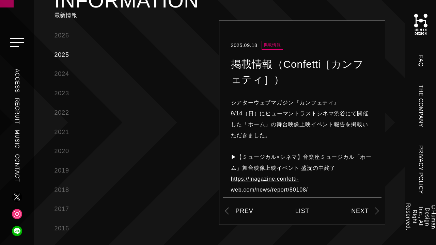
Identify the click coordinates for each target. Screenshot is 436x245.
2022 (61, 112)
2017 (61, 209)
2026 (61, 35)
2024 (61, 73)
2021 (61, 132)
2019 (61, 170)
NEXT (360, 211)
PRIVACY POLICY (421, 169)
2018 (61, 189)
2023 (61, 93)
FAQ (421, 61)
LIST (302, 211)
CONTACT (17, 168)
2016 (61, 228)
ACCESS (17, 81)
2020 (61, 151)
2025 (61, 54)
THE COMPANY (421, 106)
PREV (244, 211)
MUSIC (17, 139)
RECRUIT (17, 111)
